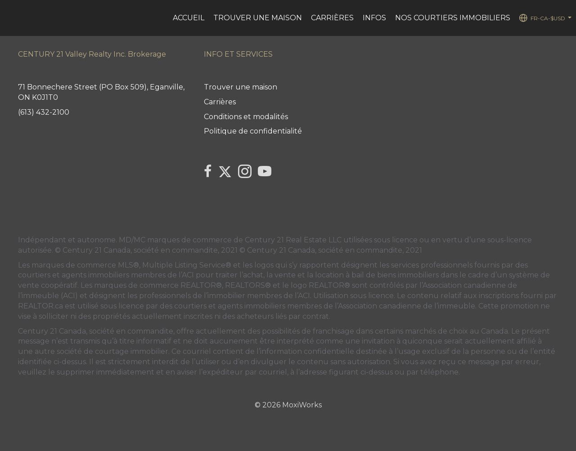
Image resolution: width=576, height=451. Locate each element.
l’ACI (186, 275)
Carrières (332, 17)
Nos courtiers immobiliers (452, 17)
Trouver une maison (257, 17)
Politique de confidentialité (253, 131)
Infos (374, 17)
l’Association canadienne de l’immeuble (404, 306)
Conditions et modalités (246, 116)
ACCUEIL (188, 17)
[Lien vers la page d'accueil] (11, 17)
